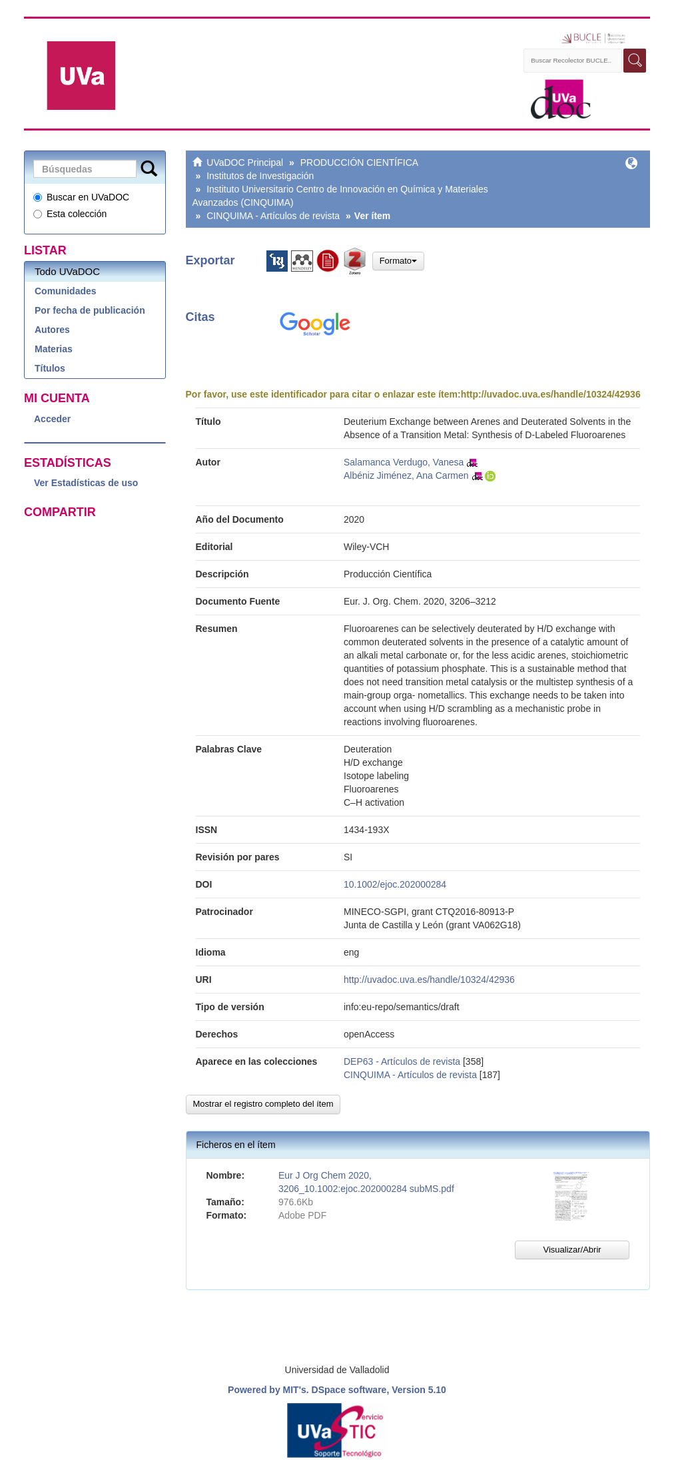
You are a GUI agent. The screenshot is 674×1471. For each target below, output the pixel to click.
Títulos (50, 368)
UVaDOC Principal (244, 162)
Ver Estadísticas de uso (86, 482)
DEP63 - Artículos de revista (402, 1061)
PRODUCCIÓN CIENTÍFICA (359, 162)
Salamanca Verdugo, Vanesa (404, 462)
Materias (54, 349)
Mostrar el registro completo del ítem (263, 1104)
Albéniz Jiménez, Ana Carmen (406, 475)
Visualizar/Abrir (572, 1250)
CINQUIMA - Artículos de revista (273, 215)
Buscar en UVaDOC (81, 197)
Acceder (52, 419)
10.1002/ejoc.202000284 (395, 884)
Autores (52, 329)
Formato (398, 261)
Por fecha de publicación (90, 310)
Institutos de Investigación (260, 175)
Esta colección (70, 213)
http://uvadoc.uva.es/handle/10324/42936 (551, 394)
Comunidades (66, 291)
